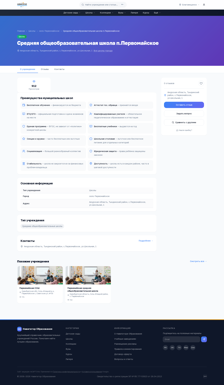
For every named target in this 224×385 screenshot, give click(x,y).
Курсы (146, 12)
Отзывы (45, 69)
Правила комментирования (128, 349)
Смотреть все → (198, 261)
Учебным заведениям (125, 339)
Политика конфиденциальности (66, 372)
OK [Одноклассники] (172, 347)
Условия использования (92, 372)
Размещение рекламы (125, 344)
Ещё (157, 12)
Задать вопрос (184, 113)
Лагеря (134, 12)
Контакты (59, 69)
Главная (21, 31)
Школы (90, 12)
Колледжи (106, 12)
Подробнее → (146, 240)
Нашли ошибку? (184, 130)
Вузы (122, 12)
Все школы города (103, 50)
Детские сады (72, 12)
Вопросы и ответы (123, 359)
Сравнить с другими (184, 122)
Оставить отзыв (184, 105)
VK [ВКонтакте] (165, 347)
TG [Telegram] (179, 347)
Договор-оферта (123, 354)
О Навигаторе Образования (128, 333)
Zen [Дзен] (193, 347)
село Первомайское (49, 31)
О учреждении (27, 69)
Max (186, 347)
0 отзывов (169, 83)
